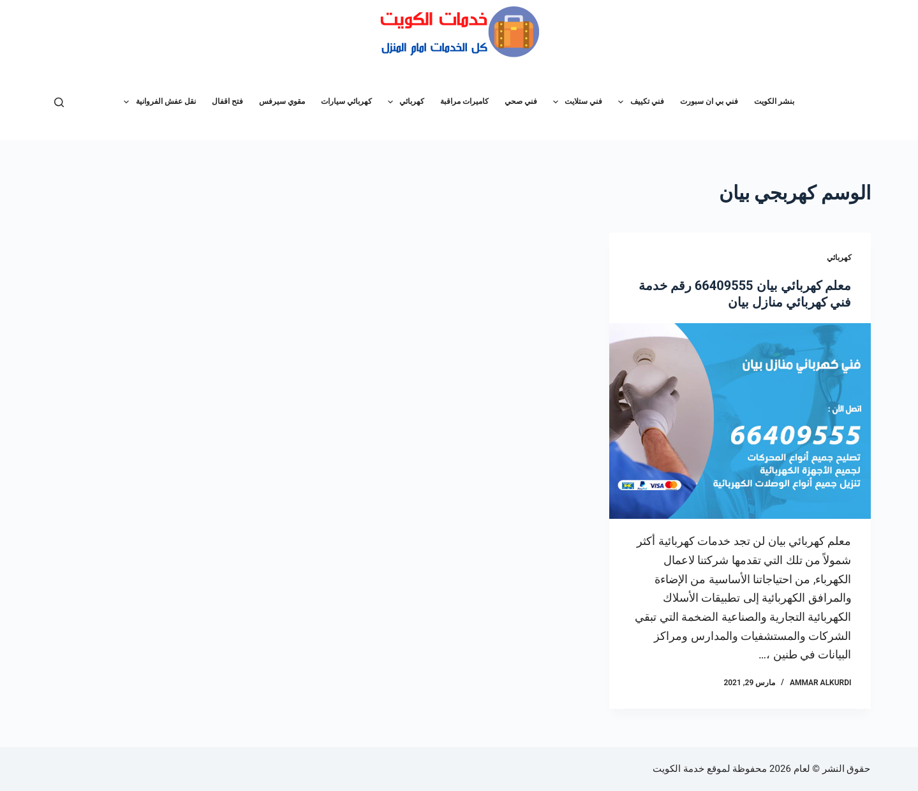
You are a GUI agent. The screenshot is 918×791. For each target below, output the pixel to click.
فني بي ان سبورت (709, 101)
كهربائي (403, 102)
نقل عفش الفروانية (157, 102)
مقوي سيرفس (282, 101)
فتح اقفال (227, 101)
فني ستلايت (575, 102)
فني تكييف (638, 102)
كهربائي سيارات (346, 101)
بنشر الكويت (774, 101)
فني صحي (521, 101)
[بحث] (59, 102)
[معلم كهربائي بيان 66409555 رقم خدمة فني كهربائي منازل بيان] (740, 421)
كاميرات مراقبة (464, 101)
